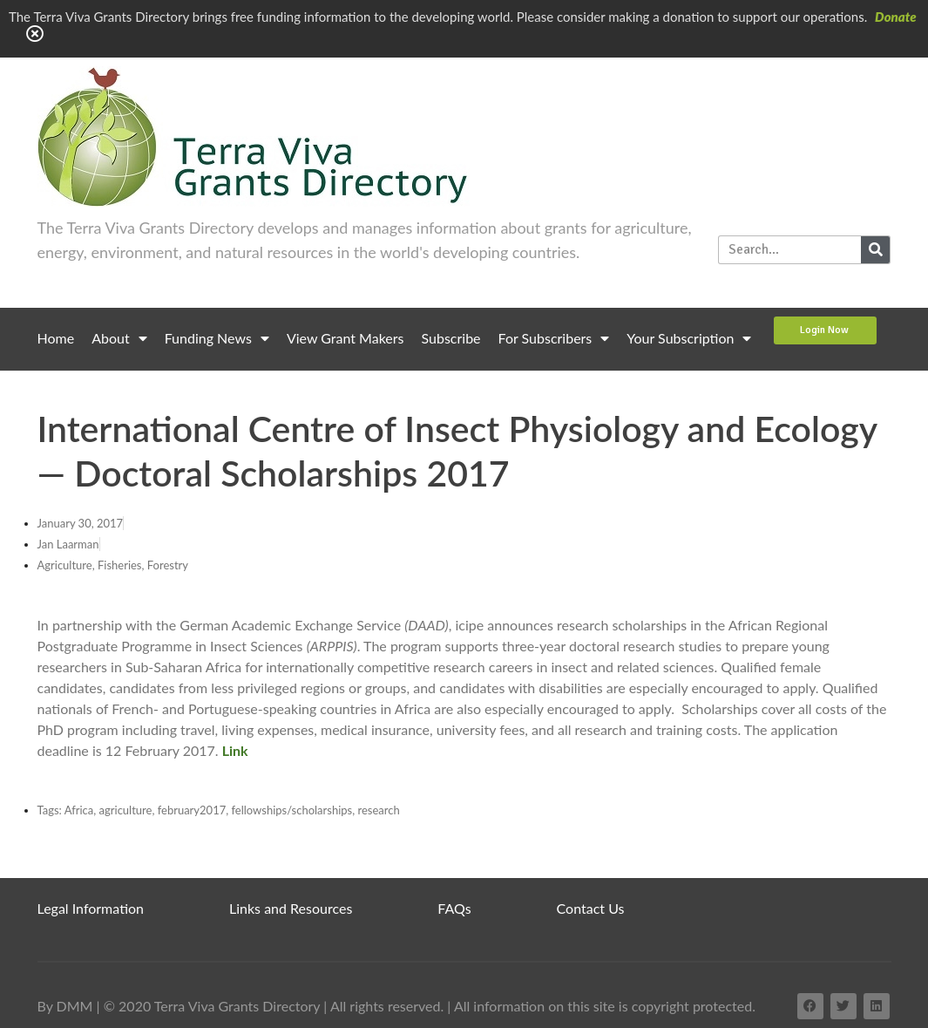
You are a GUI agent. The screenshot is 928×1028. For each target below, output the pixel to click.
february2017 (192, 810)
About (119, 338)
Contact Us (591, 908)
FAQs (454, 908)
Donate (896, 16)
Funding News (217, 338)
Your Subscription (689, 338)
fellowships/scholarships (292, 810)
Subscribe (451, 338)
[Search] (875, 249)
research (378, 810)
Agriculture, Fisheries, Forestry (112, 565)
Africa (79, 810)
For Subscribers (554, 338)
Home (56, 338)
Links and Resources (290, 908)
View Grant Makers (345, 338)
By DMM (65, 1005)
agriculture (125, 810)
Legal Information (91, 908)
